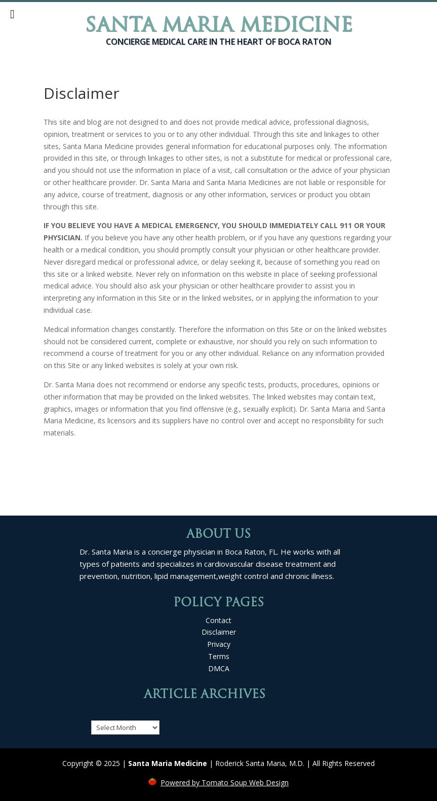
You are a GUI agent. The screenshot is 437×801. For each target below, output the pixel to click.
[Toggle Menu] (12, 14)
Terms (218, 656)
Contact (218, 620)
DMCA (218, 668)
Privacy (218, 644)
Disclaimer (219, 632)
